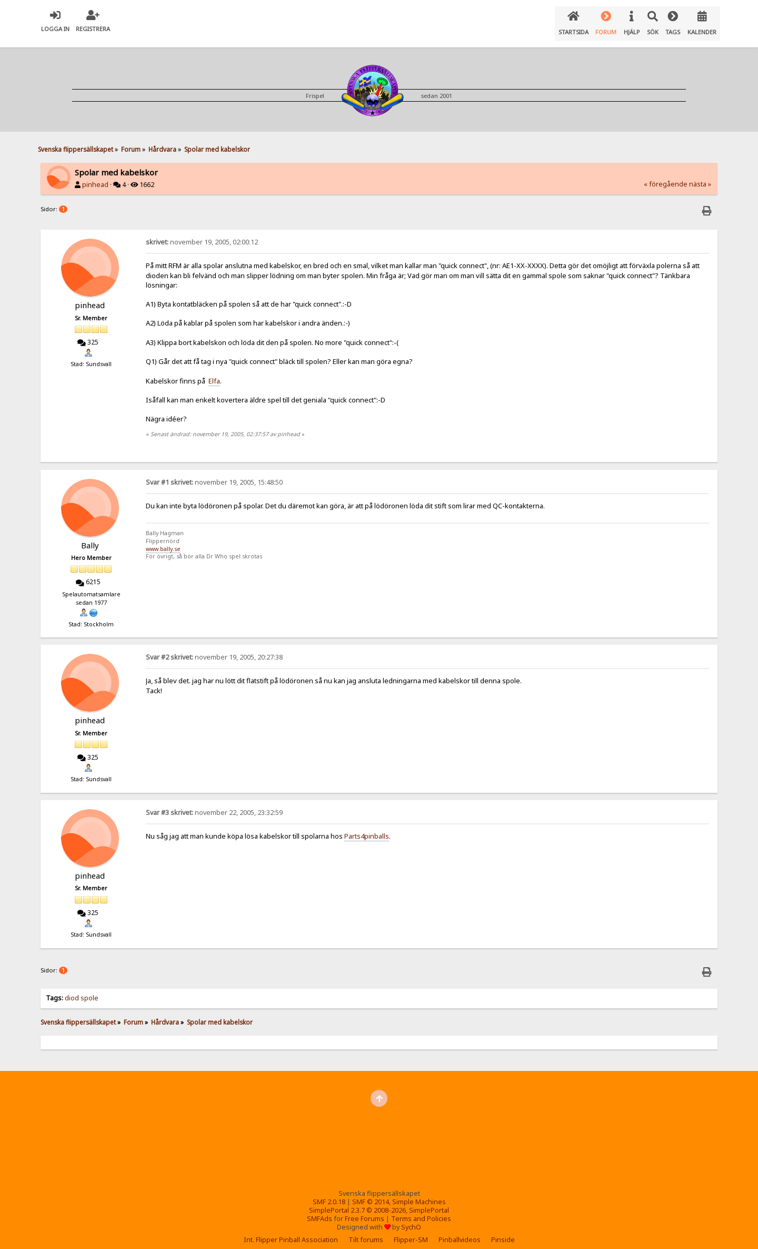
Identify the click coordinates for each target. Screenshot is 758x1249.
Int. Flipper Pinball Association (291, 1231)
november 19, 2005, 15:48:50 (214, 473)
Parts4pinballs (366, 827)
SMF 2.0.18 (329, 1193)
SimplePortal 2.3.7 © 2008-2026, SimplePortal (379, 1201)
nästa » (700, 175)
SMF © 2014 (370, 1193)
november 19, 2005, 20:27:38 (214, 648)
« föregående (665, 175)
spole (89, 989)
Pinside (503, 1231)
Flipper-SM (411, 1231)
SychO (411, 1218)
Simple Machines (419, 1193)
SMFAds (319, 1210)
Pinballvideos (459, 1231)
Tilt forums (365, 1231)
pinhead (95, 176)
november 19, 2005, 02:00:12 (202, 233)
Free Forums (364, 1210)
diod (72, 989)
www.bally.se (163, 540)
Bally (90, 537)
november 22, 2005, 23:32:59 (214, 804)
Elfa (214, 372)
